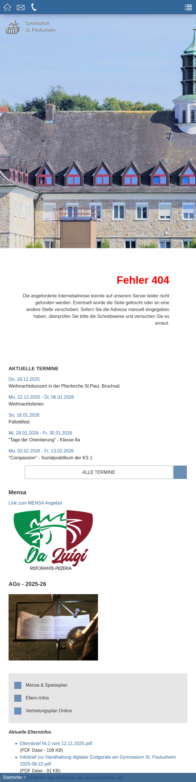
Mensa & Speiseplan (47, 685)
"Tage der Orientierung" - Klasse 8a (44, 439)
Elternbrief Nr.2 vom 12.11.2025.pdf (56, 743)
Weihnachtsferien (26, 404)
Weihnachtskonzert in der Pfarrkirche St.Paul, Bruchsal (64, 386)
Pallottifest (19, 421)
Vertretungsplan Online (49, 710)
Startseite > (14, 777)
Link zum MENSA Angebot (35, 503)
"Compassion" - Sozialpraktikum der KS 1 (50, 457)
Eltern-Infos (37, 697)
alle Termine (98, 472)
